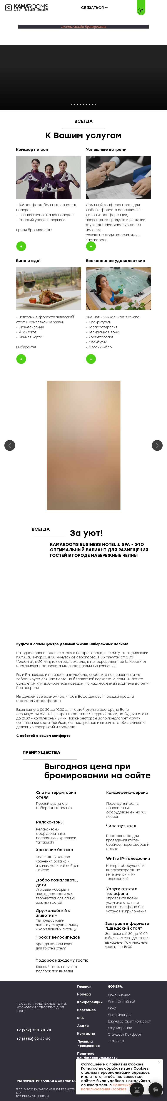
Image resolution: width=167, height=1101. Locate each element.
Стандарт (116, 1041)
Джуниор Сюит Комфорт (129, 1021)
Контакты (86, 1034)
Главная (84, 987)
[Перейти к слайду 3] (77, 104)
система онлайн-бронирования (83, 26)
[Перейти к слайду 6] (86, 104)
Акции (83, 1026)
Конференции (90, 1002)
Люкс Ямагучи (120, 1015)
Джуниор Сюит (121, 1028)
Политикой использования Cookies (107, 1087)
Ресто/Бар (86, 1010)
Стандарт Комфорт (124, 1034)
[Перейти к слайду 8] (92, 104)
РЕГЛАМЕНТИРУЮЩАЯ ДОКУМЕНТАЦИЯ (49, 1081)
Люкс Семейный (121, 1002)
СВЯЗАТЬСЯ (92, 7)
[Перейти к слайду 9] (95, 104)
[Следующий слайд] (157, 445)
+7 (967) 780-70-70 (34, 1030)
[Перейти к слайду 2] (74, 104)
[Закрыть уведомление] (159, 1062)
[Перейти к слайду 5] (83, 104)
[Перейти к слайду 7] (89, 104)
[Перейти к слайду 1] (71, 104)
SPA (80, 1018)
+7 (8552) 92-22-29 (33, 1039)
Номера (84, 994)
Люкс (112, 1008)
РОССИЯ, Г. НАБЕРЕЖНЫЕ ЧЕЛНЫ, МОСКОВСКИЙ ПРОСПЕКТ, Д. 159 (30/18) (42, 1007)
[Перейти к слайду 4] (80, 104)
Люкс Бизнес (119, 995)
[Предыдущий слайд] (9, 445)
